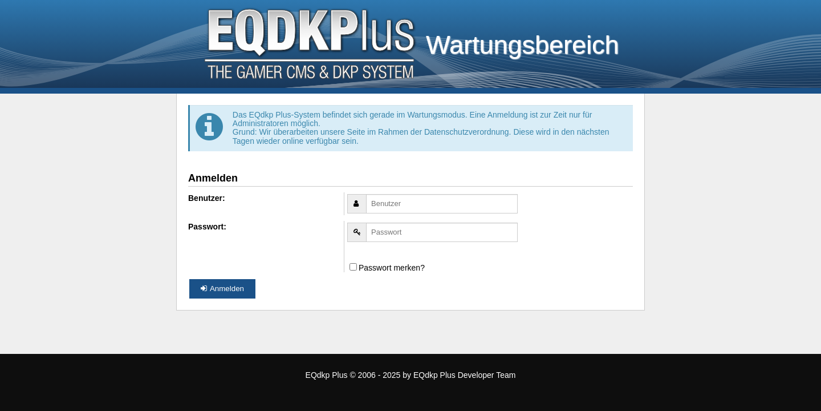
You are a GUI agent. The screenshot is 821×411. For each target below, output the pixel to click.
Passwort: (207, 226)
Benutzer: (206, 198)
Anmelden (222, 288)
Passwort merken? (387, 267)
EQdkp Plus (327, 375)
